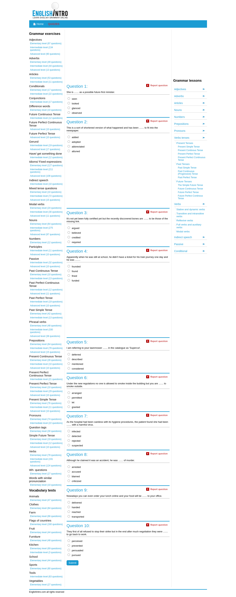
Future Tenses (184, 181)
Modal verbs (183, 231)
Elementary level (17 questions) (46, 90)
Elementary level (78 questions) (46, 455)
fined (72, 276)
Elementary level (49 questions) (46, 62)
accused (74, 471)
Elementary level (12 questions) (46, 242)
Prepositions (181, 123)
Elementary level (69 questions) (46, 548)
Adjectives (180, 89)
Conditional (180, 251)
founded (74, 266)
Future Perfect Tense (188, 192)
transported (76, 516)
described (75, 359)
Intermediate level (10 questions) (46, 184)
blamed (74, 476)
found (73, 271)
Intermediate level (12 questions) (46, 118)
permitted (75, 397)
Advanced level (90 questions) (45, 54)
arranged (75, 393)
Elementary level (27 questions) (46, 473)
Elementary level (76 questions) (46, 403)
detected (74, 436)
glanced (74, 108)
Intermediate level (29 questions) (46, 391)
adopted (74, 142)
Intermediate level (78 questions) (46, 348)
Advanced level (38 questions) (45, 336)
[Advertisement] (139, 10)
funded (73, 280)
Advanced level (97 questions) (45, 234)
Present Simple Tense (189, 146)
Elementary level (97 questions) (46, 43)
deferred (74, 354)
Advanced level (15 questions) (45, 200)
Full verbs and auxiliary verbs (188, 226)
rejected (74, 440)
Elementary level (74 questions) (46, 419)
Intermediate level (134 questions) (41, 48)
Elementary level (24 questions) (46, 208)
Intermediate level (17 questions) (46, 102)
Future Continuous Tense (190, 188)
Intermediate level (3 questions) (45, 552)
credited (74, 237)
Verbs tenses (181, 137)
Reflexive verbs (184, 220)
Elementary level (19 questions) (46, 439)
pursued (74, 555)
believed (74, 232)
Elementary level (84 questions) (46, 508)
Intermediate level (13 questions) (46, 278)
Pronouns (179, 130)
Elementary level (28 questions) (46, 360)
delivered (75, 502)
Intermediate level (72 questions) (46, 196)
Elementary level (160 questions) (46, 524)
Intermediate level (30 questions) (46, 212)
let (71, 402)
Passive (178, 244)
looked (73, 103)
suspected (75, 445)
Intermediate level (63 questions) (46, 576)
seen (72, 98)
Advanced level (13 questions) (45, 70)
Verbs (177, 204)
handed (74, 507)
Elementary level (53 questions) (46, 78)
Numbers (179, 116)
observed (75, 112)
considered (76, 368)
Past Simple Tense (187, 167)
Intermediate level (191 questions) (41, 460)
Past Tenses (183, 164)
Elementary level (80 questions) (46, 568)
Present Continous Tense (190, 150)
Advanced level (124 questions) (45, 465)
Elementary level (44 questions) (46, 532)
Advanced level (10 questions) (45, 129)
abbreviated (76, 146)
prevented (75, 545)
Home (40, 23)
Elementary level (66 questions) (46, 516)
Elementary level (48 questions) (46, 325)
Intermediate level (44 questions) (46, 66)
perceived (75, 541)
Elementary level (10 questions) (46, 110)
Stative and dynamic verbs (190, 209)
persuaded (75, 550)
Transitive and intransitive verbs (190, 215)
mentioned (75, 364)
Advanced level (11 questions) (45, 216)
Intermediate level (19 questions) (46, 145)
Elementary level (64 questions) (46, 224)
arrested (74, 467)
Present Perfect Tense (189, 154)
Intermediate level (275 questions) (41, 229)
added (73, 137)
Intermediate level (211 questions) (41, 170)
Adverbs (179, 96)
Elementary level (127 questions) (46, 165)
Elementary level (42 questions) (46, 313)
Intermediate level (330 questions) (41, 331)
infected (74, 431)
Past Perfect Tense (187, 177)
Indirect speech (183, 237)
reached (74, 512)
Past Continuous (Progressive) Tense (188, 172)
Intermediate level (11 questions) (46, 82)
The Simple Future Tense (190, 185)
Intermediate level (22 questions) (46, 94)
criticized (74, 481)
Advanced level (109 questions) (45, 176)
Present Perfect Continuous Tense (191, 158)
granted (74, 407)
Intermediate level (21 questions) (46, 379)
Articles (178, 103)
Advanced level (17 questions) (45, 149)
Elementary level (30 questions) (46, 431)
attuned (74, 151)
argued (73, 228)
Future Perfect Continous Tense (190, 197)
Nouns (178, 109)
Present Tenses (184, 143)
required (74, 242)
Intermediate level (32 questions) (46, 262)
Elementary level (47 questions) (46, 500)
